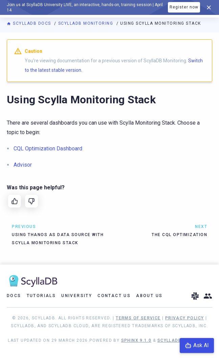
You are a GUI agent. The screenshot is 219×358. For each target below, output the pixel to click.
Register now (184, 7)
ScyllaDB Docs (29, 23)
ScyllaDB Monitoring (86, 23)
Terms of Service (138, 318)
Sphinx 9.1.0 (136, 340)
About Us (149, 295)
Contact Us (114, 295)
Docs (14, 295)
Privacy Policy (184, 318)
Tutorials (41, 295)
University (76, 295)
